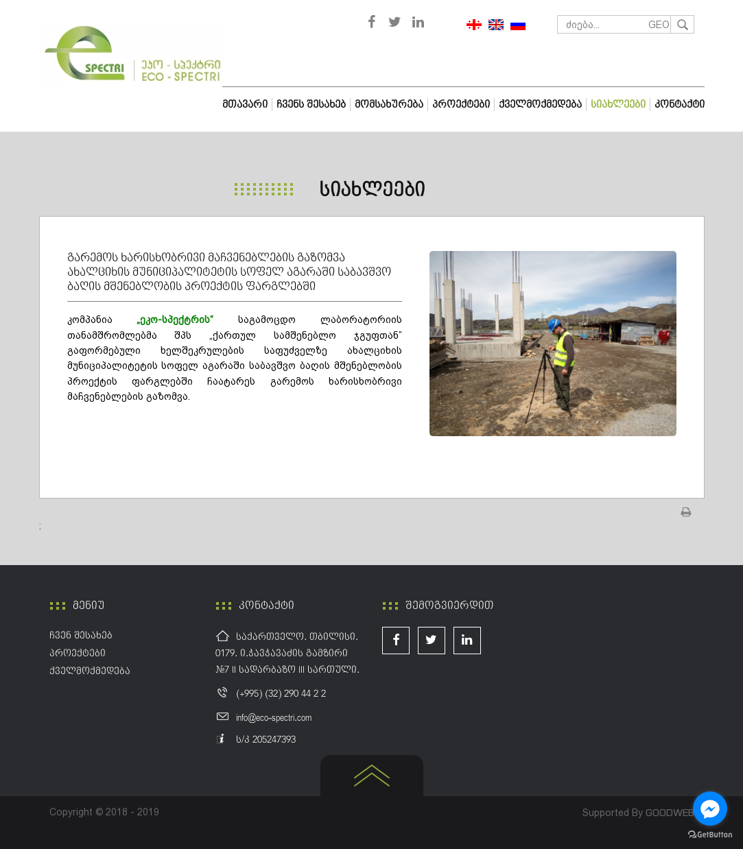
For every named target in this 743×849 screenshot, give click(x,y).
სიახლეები (372, 191)
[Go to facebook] (710, 808)
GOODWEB (670, 812)
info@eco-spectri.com (273, 718)
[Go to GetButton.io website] (710, 834)
